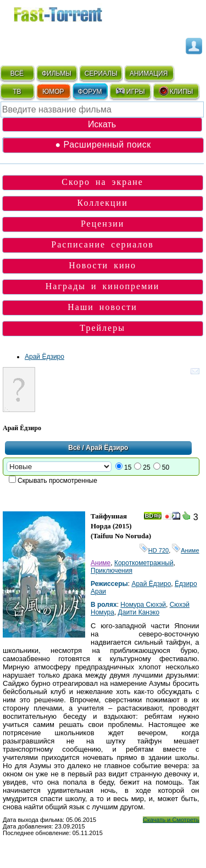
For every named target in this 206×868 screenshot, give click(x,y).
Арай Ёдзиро (44, 356)
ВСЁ (17, 73)
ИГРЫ (130, 91)
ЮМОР (53, 91)
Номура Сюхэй (143, 604)
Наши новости (102, 307)
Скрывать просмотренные (57, 480)
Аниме (185, 550)
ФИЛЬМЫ (56, 73)
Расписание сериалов (102, 244)
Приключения (111, 570)
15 (127, 467)
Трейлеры (102, 327)
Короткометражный (144, 563)
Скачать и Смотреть (171, 819)
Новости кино (102, 265)
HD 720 (154, 550)
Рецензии (102, 223)
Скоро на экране (102, 182)
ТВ (17, 91)
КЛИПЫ (175, 91)
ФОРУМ (90, 91)
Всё (74, 448)
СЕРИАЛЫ (101, 73)
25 (146, 467)
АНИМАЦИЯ (149, 73)
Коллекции (102, 202)
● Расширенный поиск (103, 144)
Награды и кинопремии (103, 286)
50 (165, 467)
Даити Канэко (139, 612)
